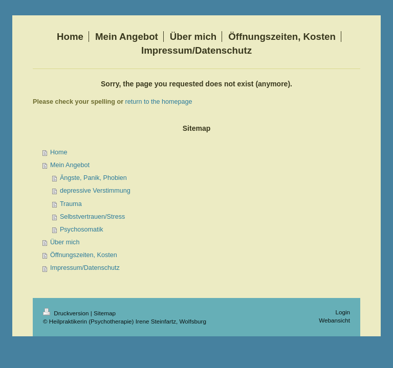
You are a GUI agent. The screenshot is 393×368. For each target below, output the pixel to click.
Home (59, 152)
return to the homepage (158, 101)
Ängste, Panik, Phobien (93, 177)
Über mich (64, 242)
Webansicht (334, 320)
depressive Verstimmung (95, 190)
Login (342, 312)
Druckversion (67, 313)
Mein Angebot (70, 165)
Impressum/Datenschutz (85, 267)
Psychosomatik (81, 229)
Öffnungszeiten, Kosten (83, 255)
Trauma (71, 204)
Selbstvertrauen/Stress (92, 216)
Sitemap (105, 313)
